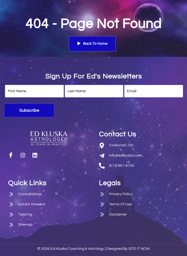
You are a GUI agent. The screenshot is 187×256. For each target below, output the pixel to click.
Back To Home (92, 44)
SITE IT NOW (139, 249)
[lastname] (94, 91)
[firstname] (34, 91)
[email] (154, 91)
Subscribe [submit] (29, 110)
